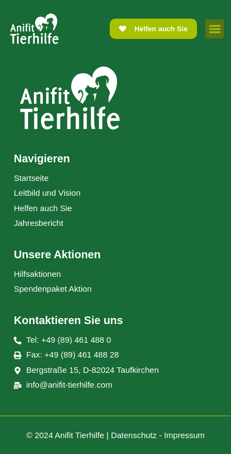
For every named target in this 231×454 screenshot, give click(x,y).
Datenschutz (133, 435)
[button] (214, 28)
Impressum (184, 435)
